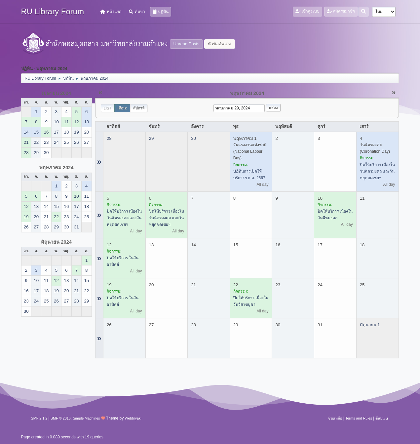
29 (151, 138)
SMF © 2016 (61, 418)
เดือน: (122, 108)
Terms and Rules (358, 418)
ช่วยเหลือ (335, 418)
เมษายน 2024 (56, 93)
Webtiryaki (133, 418)
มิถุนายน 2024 (56, 242)
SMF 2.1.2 (39, 418)
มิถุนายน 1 (370, 324)
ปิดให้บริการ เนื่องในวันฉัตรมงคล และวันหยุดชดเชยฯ (377, 171)
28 (109, 138)
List (108, 108)
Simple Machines (86, 418)
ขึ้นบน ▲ (382, 418)
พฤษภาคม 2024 (56, 167)
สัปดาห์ (138, 108)
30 (193, 138)
